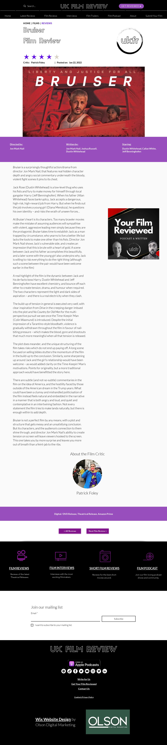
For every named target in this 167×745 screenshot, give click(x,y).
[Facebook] (75, 671)
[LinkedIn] (104, 671)
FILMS (36, 23)
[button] (133, 15)
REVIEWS (47, 23)
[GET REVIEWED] (131, 6)
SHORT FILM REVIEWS (104, 568)
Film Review (42, 41)
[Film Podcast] (63, 671)
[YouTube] (87, 671)
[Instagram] (93, 671)
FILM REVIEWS (19, 568)
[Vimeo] (99, 671)
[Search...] (39, 6)
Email (34, 613)
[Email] (65, 618)
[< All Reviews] (70, 531)
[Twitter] (81, 671)
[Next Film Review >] (98, 531)
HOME (26, 23)
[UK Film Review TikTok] (69, 671)
